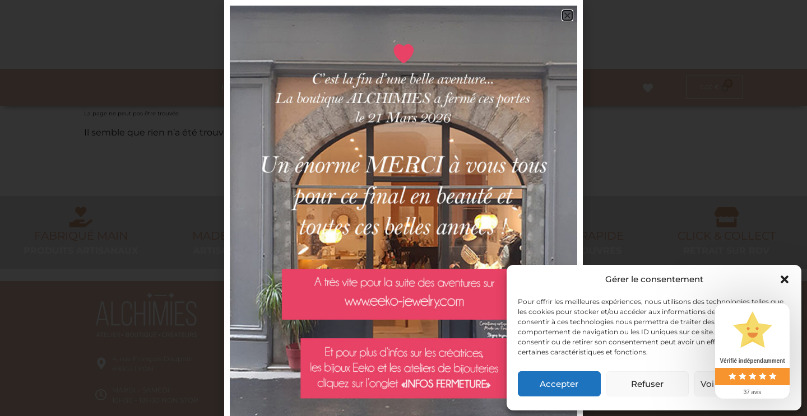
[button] (784, 279)
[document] (403, 208)
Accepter (559, 383)
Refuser (647, 383)
